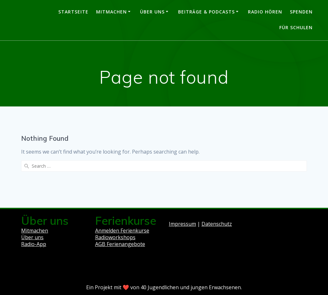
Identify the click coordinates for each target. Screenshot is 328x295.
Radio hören (265, 12)
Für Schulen (296, 27)
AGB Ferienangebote (120, 244)
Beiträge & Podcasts (206, 12)
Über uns (152, 12)
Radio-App (33, 244)
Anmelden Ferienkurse (122, 230)
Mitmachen (111, 12)
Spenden (301, 12)
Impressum (182, 223)
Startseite (73, 12)
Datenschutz (216, 223)
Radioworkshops (115, 237)
